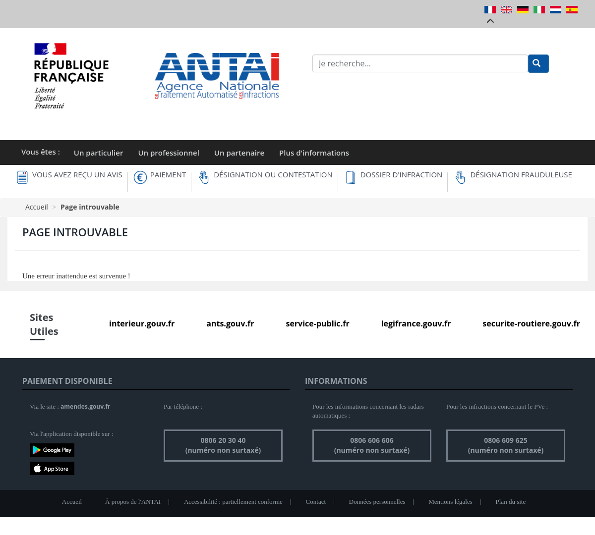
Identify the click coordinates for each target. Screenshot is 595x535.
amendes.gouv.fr (85, 406)
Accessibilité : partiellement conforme (233, 501)
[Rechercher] (538, 63)
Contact (316, 501)
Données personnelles (377, 501)
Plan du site (511, 501)
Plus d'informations (314, 153)
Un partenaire (239, 153)
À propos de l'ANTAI (133, 501)
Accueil (36, 207)
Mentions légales (450, 501)
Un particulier (98, 153)
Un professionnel (168, 153)
